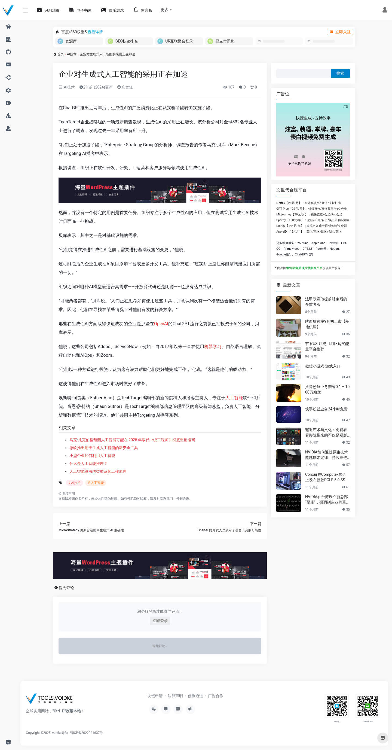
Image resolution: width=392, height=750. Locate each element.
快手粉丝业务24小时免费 (326, 409)
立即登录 (160, 620)
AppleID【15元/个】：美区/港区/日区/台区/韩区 (309, 231)
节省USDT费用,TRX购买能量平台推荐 (327, 346)
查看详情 (95, 32)
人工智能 (234, 397)
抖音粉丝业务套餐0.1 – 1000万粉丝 (327, 389)
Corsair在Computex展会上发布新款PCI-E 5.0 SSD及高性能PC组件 (326, 477)
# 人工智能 (95, 483)
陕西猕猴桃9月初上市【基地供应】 (327, 324)
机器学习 (213, 346)
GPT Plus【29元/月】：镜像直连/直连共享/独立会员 (311, 209)
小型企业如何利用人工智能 (92, 455)
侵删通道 (182, 499)
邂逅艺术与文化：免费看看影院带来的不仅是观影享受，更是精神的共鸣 (326, 433)
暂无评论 (66, 588)
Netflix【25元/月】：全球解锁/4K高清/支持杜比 (308, 203)
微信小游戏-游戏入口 (323, 366)
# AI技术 (74, 483)
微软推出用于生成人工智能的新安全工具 (103, 448)
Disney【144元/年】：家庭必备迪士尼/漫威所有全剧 (311, 226)
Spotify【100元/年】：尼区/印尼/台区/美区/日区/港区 (312, 220)
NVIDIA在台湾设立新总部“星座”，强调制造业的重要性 (327, 500)
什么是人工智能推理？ (88, 463)
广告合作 (215, 696)
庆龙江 (125, 87)
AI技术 (71, 54)
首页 (60, 54)
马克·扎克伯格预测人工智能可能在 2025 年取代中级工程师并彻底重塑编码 (132, 440)
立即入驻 (340, 32)
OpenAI (161, 323)
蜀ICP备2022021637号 (86, 733)
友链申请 (155, 696)
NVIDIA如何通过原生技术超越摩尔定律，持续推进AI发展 (327, 455)
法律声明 (175, 696)
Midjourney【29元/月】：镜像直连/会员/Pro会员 (309, 214)
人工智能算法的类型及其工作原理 (98, 471)
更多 (164, 10)
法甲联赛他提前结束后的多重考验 (326, 302)
